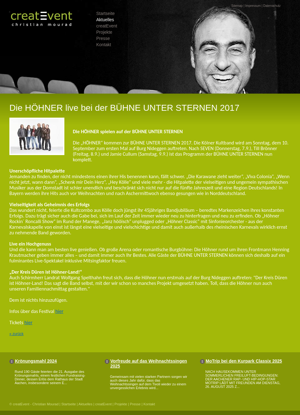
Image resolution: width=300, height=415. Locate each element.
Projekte (104, 32)
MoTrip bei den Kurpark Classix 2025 (244, 361)
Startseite (105, 13)
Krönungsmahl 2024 (36, 361)
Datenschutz (272, 5)
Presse (103, 38)
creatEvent (106, 25)
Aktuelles (105, 19)
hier (59, 311)
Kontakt (103, 44)
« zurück (16, 334)
